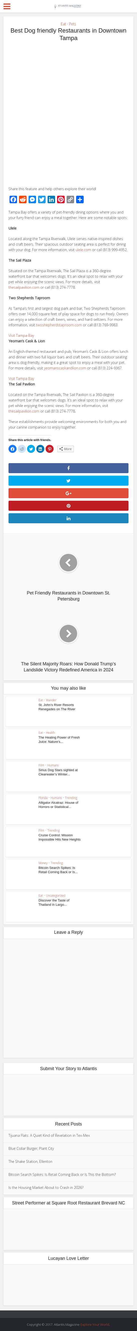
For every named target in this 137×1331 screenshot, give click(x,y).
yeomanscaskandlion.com (65, 368)
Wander (51, 700)
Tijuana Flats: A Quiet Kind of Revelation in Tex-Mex (49, 1135)
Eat (63, 24)
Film (41, 765)
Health (50, 733)
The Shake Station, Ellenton (30, 1161)
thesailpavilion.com (24, 287)
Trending (71, 798)
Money (43, 863)
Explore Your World (94, 1324)
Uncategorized (55, 895)
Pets (72, 24)
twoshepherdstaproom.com (59, 325)
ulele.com (83, 249)
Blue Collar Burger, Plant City (31, 1148)
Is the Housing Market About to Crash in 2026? (46, 1187)
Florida (43, 798)
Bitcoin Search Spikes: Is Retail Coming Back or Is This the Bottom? (62, 1174)
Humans (53, 765)
